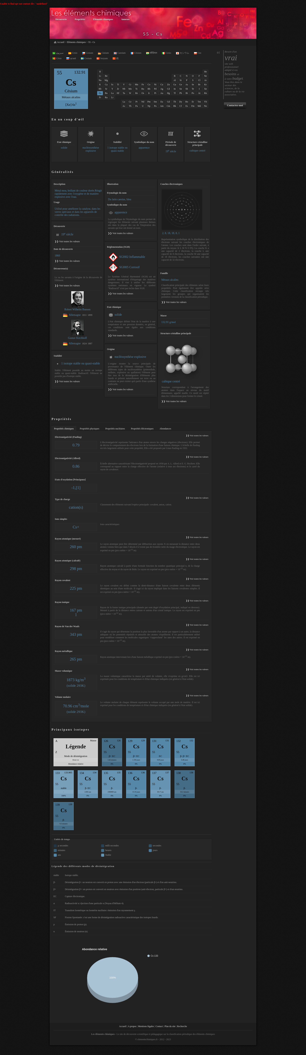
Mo (130, 88)
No (205, 106)
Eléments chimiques (76, 42)
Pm (148, 101)
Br (199, 84)
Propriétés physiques (89, 428)
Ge (180, 84)
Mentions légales (146, 1026)
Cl (199, 80)
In (175, 88)
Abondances (165, 428)
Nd (142, 101)
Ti (118, 84)
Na (100, 80)
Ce (130, 101)
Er (193, 101)
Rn (205, 93)
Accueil (60, 42)
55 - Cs (91, 42)
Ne (205, 76)
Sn (180, 88)
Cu (161, 84)
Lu (112, 93)
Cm (168, 106)
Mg (106, 80)
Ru (142, 88)
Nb (123, 88)
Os (142, 93)
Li (100, 76)
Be (106, 76)
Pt (155, 93)
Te (193, 88)
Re (136, 93)
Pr (136, 101)
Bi (187, 93)
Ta (124, 93)
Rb (100, 88)
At (199, 93)
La (124, 101)
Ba (106, 93)
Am (162, 106)
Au (161, 93)
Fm (192, 106)
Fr (100, 97)
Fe (143, 84)
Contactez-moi (235, 105)
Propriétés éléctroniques (142, 428)
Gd (168, 101)
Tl (175, 93)
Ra (106, 97)
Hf (118, 93)
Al (174, 80)
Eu (161, 101)
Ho (186, 101)
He (205, 71)
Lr (112, 97)
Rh (149, 88)
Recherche (182, 1026)
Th (130, 106)
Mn (136, 84)
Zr (118, 88)
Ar (205, 80)
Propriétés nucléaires (115, 428)
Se (193, 84)
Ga (174, 84)
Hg (168, 93)
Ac (124, 106)
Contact (159, 1026)
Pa (136, 106)
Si (181, 80)
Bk (174, 106)
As (186, 84)
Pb (180, 93)
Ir (149, 93)
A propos (132, 1026)
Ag (161, 88)
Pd (155, 88)
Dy (180, 101)
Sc (112, 84)
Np (149, 106)
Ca (106, 84)
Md (199, 106)
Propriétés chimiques (64, 428)
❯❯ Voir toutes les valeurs (120, 233)
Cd (168, 88)
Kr (205, 84)
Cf (181, 106)
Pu (155, 106)
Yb (205, 101)
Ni (155, 84)
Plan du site (170, 1026)
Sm (155, 101)
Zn (168, 84)
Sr (106, 88)
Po (193, 93)
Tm (199, 101)
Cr (130, 84)
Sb (186, 88)
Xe (205, 88)
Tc (136, 88)
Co (149, 84)
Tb (174, 101)
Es (187, 106)
